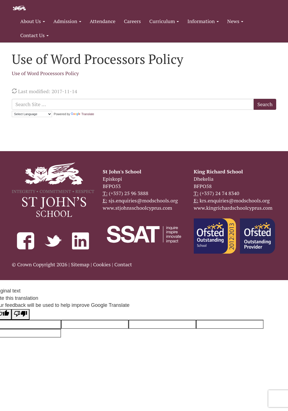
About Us (32, 21)
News (235, 21)
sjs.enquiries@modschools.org (143, 200)
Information (203, 21)
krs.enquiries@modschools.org (234, 200)
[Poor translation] (21, 314)
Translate (82, 114)
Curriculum (164, 21)
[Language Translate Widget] (32, 114)
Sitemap (80, 264)
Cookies (102, 264)
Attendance (102, 21)
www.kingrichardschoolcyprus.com (233, 207)
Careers (132, 21)
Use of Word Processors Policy (45, 73)
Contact (123, 264)
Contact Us (34, 35)
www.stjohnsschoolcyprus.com (137, 207)
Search (265, 104)
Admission (67, 21)
